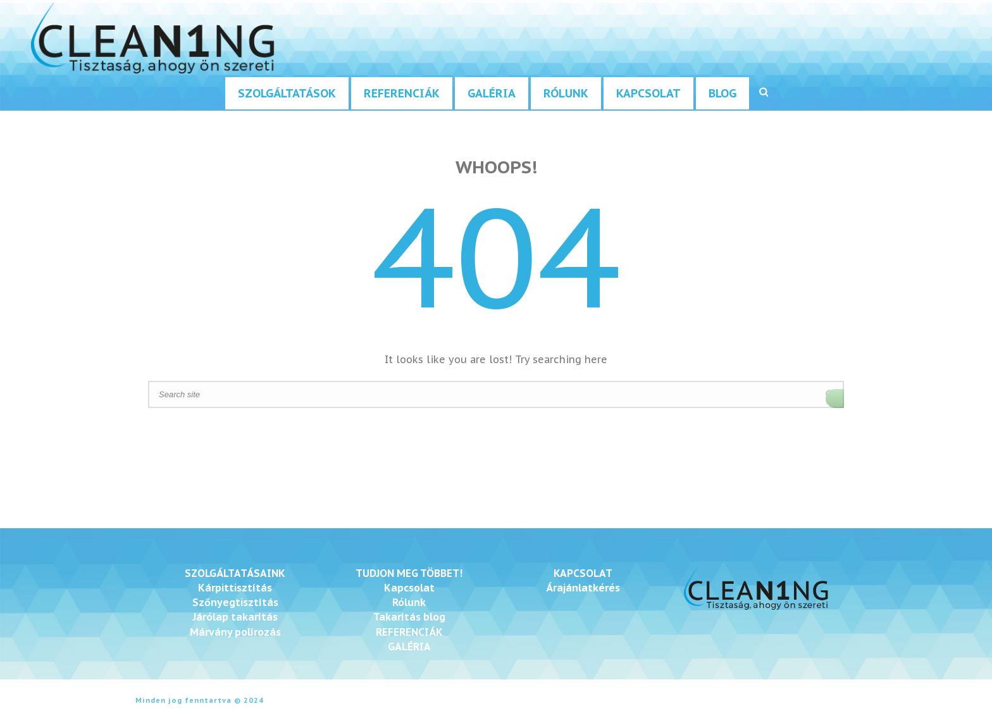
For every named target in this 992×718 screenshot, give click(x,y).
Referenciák (402, 93)
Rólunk (565, 93)
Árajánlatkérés (583, 587)
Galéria (492, 93)
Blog (722, 93)
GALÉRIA (409, 646)
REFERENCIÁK (409, 632)
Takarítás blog (409, 616)
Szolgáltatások (287, 93)
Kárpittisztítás (235, 587)
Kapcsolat (648, 93)
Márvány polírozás (235, 632)
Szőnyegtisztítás (235, 602)
